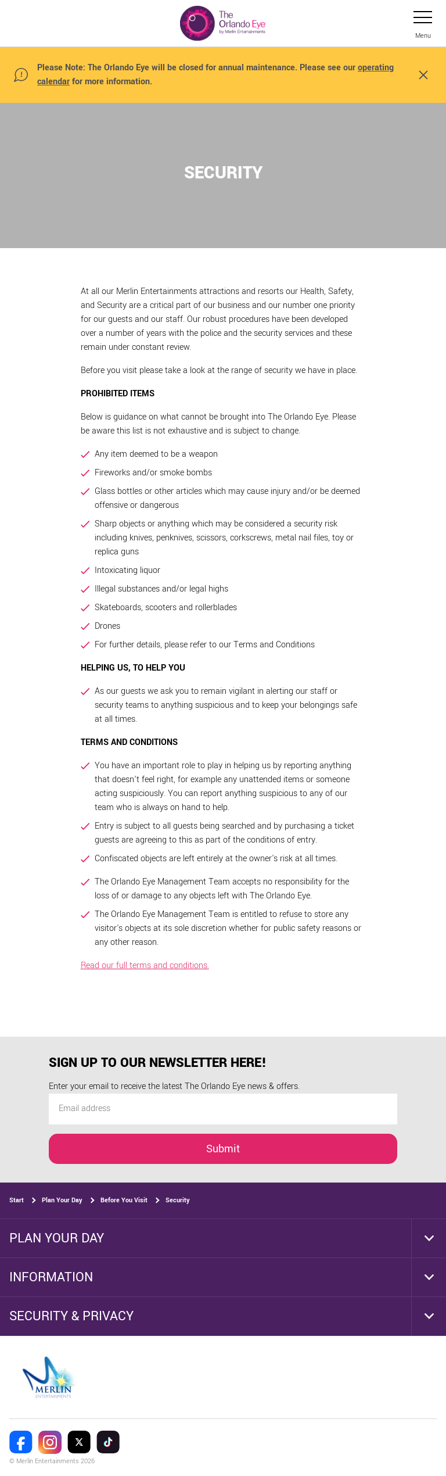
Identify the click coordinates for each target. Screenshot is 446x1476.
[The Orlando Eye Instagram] (50, 1442)
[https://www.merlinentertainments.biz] (50, 1377)
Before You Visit (124, 1200)
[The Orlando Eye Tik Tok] (108, 1442)
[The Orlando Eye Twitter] (79, 1442)
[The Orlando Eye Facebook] (21, 1442)
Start (16, 1200)
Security (178, 1200)
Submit (223, 1148)
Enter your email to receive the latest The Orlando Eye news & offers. (174, 1087)
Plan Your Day (62, 1200)
